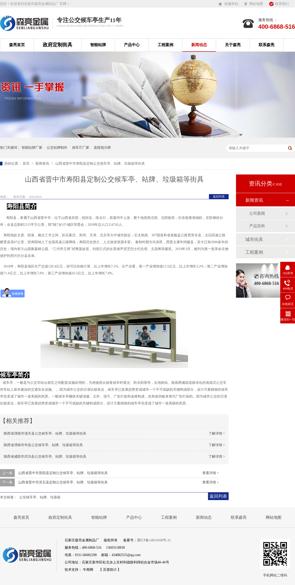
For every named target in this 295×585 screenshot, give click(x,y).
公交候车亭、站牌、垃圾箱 (39, 497)
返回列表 (219, 196)
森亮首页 (17, 45)
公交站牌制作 (57, 147)
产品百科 (257, 226)
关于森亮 (233, 45)
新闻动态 (199, 45)
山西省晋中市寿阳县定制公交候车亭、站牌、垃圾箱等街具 (100, 163)
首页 (26, 163)
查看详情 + (210, 473)
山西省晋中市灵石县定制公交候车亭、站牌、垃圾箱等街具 (63, 482)
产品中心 (132, 45)
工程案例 (165, 45)
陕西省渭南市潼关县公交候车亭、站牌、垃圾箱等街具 (45, 433)
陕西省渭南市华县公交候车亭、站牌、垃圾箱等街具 (43, 445)
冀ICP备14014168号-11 (154, 540)
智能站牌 (98, 45)
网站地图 (256, 4)
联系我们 (282, 4)
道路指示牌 (102, 147)
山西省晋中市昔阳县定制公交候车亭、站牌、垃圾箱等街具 (63, 473)
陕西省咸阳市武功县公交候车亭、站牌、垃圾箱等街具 (45, 456)
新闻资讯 (42, 163)
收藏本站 (231, 4)
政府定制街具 (57, 44)
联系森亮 (266, 45)
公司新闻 (257, 213)
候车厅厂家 (80, 147)
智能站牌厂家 (32, 147)
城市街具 (254, 239)
